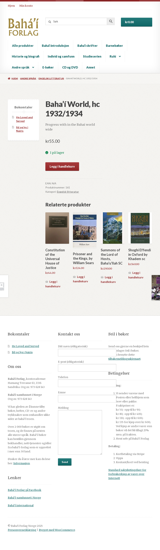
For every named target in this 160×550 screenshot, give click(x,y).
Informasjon (21, 463)
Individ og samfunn (61, 56)
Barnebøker (114, 45)
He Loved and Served (25, 346)
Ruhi (113, 56)
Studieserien (92, 56)
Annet (90, 67)
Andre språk (20, 67)
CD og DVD (70, 67)
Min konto (26, 5)
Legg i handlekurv (62, 166)
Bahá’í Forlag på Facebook (24, 490)
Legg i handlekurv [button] (52, 284)
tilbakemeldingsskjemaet (124, 358)
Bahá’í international (21, 505)
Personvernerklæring (22, 530)
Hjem (11, 5)
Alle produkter (23, 45)
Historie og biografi (25, 56)
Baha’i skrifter (87, 45)
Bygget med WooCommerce (57, 530)
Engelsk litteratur (51, 78)
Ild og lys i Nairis (22, 352)
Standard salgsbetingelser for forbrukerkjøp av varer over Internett (127, 474)
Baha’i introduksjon (55, 45)
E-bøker (48, 67)
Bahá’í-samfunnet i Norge (24, 497)
